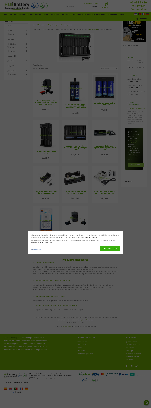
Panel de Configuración (45, 242)
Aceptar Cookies (110, 249)
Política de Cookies (90, 237)
